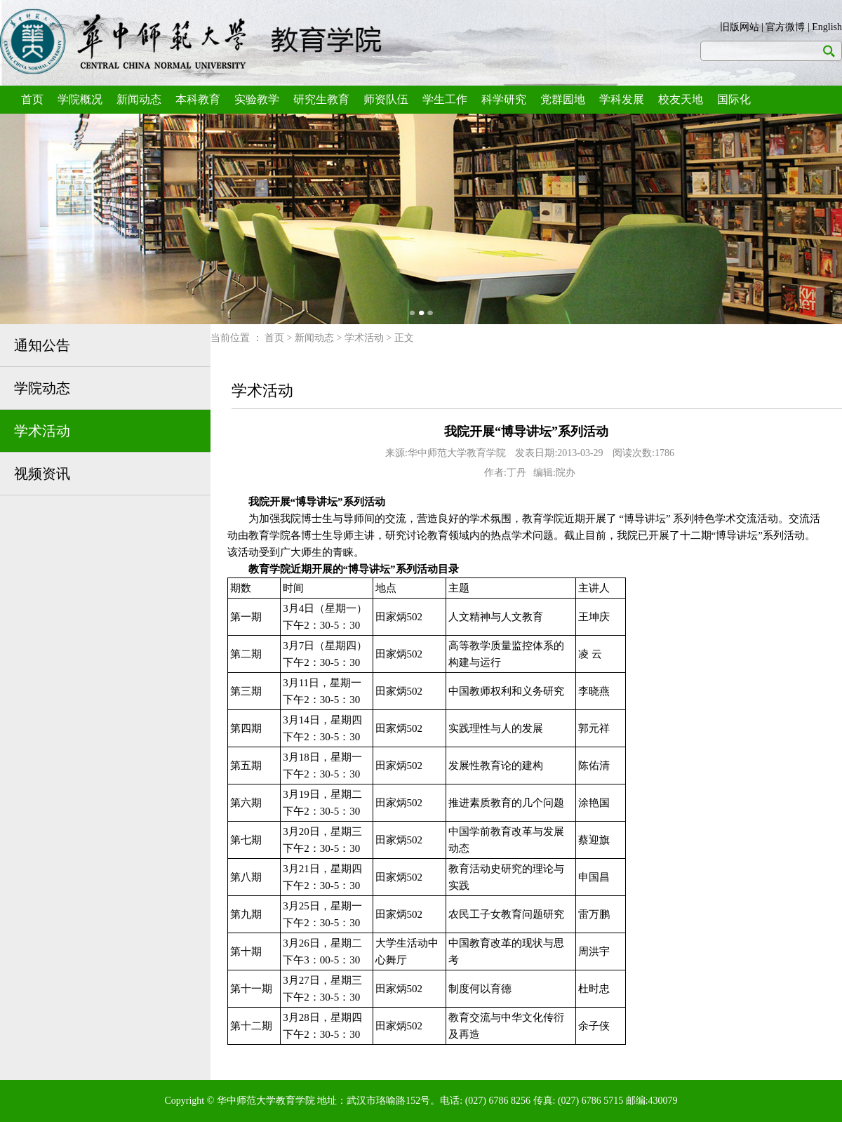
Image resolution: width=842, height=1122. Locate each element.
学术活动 (42, 431)
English (827, 27)
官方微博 (785, 27)
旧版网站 (739, 27)
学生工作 (444, 99)
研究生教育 (321, 99)
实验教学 (256, 99)
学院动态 (42, 388)
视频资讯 (42, 473)
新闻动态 (138, 99)
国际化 (734, 99)
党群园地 (562, 99)
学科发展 (621, 99)
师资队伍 (385, 99)
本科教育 (197, 99)
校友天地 (680, 99)
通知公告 (42, 345)
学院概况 (80, 99)
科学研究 (503, 99)
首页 (32, 99)
